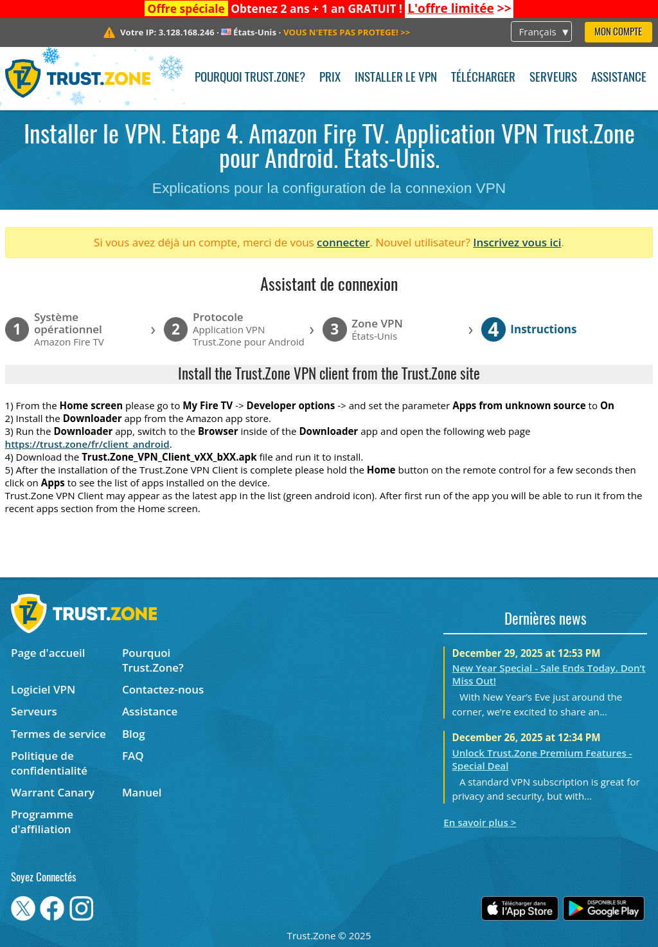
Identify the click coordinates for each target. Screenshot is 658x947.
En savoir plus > (479, 822)
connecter (343, 242)
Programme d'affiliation (42, 821)
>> (459, 8)
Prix (330, 78)
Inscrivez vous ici (517, 242)
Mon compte (618, 32)
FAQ (133, 755)
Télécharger (483, 78)
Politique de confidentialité (49, 763)
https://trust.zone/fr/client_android (87, 443)
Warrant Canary (52, 792)
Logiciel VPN (43, 689)
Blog (133, 733)
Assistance (618, 78)
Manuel (142, 792)
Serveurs (553, 78)
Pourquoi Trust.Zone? (250, 78)
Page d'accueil (48, 652)
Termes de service (58, 733)
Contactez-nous (163, 689)
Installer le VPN (396, 78)
